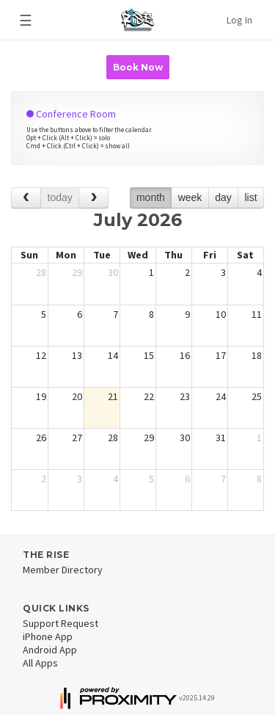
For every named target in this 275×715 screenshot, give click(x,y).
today (60, 197)
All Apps (40, 662)
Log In (239, 19)
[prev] (26, 197)
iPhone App (48, 636)
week (190, 197)
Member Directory (63, 569)
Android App (50, 649)
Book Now (138, 67)
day (223, 197)
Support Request (60, 623)
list (250, 197)
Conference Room (71, 113)
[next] (93, 197)
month (150, 197)
